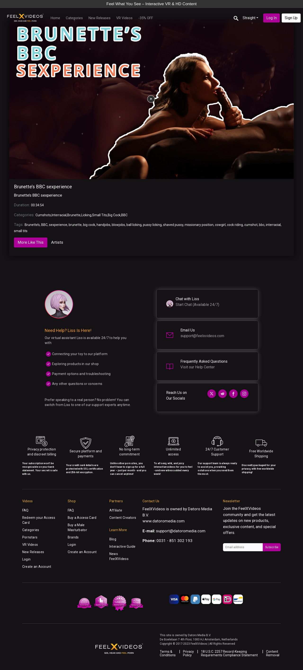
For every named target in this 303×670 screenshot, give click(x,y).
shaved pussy (173, 225)
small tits (20, 231)
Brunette (73, 215)
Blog (112, 539)
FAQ (25, 510)
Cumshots (43, 215)
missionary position (199, 225)
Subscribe (271, 547)
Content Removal (272, 653)
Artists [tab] (57, 242)
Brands (73, 537)
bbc (261, 225)
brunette (75, 225)
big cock (89, 225)
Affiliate (115, 510)
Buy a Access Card (82, 518)
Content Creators (122, 518)
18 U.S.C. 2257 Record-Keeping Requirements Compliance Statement (229, 653)
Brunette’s (32, 225)
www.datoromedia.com (164, 521)
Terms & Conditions (168, 653)
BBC (124, 215)
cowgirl (220, 225)
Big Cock (114, 215)
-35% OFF (145, 18)
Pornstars (30, 537)
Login (26, 559)
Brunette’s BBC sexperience (43, 187)
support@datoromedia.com (180, 531)
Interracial (59, 215)
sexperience (58, 225)
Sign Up (291, 18)
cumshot (251, 225)
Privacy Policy (188, 653)
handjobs (103, 225)
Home (55, 18)
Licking (86, 215)
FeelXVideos (249, 508)
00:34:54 (37, 205)
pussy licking (152, 225)
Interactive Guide (122, 546)
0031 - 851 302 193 (174, 540)
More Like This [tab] (31, 242)
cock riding (235, 225)
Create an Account (36, 567)
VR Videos (124, 18)
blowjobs (118, 225)
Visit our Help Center (197, 367)
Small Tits (99, 215)
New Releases (100, 18)
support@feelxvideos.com (202, 336)
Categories (74, 18)
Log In (271, 18)
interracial (273, 225)
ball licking (134, 225)
